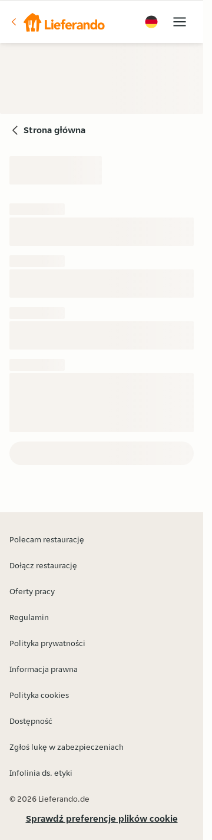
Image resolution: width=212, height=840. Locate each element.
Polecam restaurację (46, 539)
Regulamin (29, 617)
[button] (57, 21)
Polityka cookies (39, 695)
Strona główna (54, 130)
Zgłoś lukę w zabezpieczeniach (66, 747)
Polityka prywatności (47, 643)
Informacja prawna (43, 669)
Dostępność (30, 721)
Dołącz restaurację (43, 565)
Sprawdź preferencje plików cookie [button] (102, 818)
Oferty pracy (32, 591)
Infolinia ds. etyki (40, 772)
